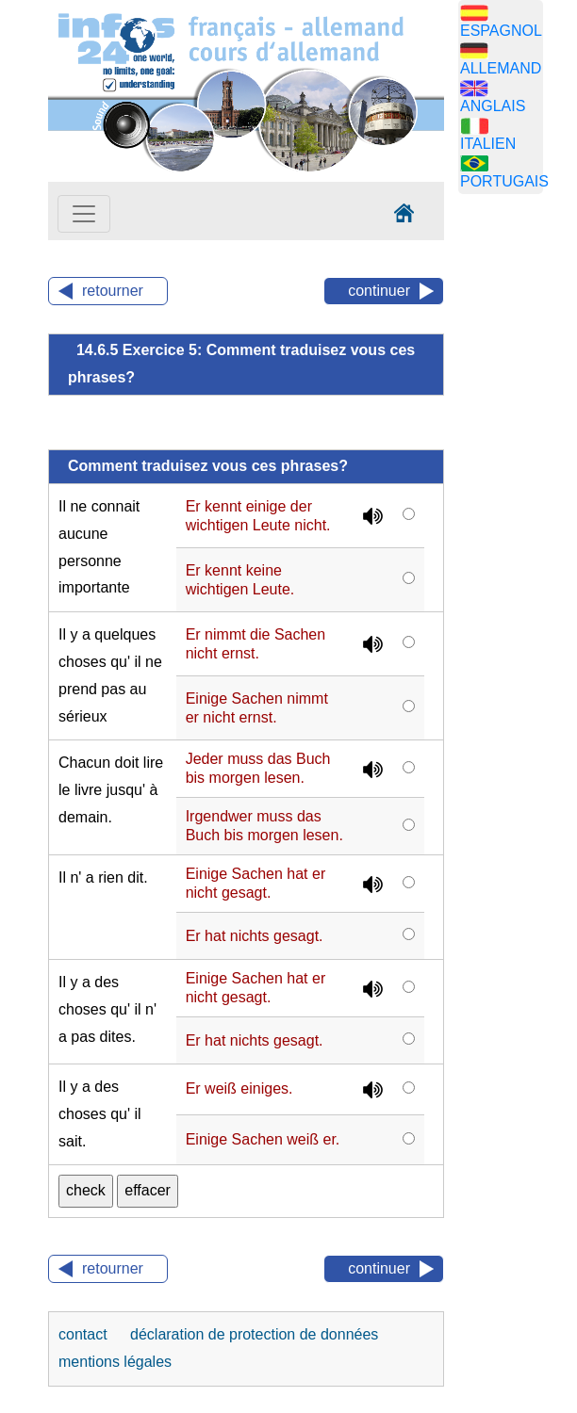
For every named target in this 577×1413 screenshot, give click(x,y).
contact (84, 1334)
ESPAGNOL (501, 31)
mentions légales (115, 1362)
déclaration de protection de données (254, 1334)
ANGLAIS (492, 106)
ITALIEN (488, 144)
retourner (112, 291)
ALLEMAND (500, 68)
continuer (379, 291)
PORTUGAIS (504, 181)
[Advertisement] (517, 504)
